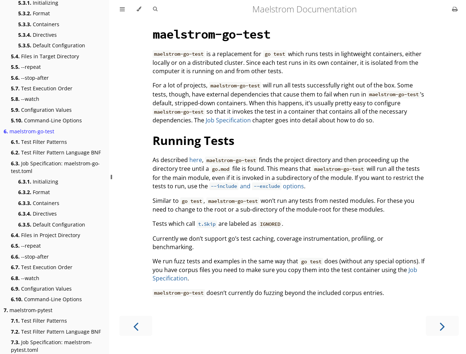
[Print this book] (455, 9)
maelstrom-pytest (28, 310)
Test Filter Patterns (39, 141)
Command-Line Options (46, 120)
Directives (37, 34)
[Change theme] (139, 9)
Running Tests (193, 140)
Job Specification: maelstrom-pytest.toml (51, 346)
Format (34, 13)
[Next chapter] (442, 326)
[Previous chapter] (135, 326)
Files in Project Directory (45, 235)
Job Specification (228, 120)
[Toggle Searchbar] (155, 9)
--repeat (26, 66)
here (195, 160)
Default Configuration (51, 45)
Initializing (38, 181)
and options (256, 186)
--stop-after (30, 77)
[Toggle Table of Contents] (122, 9)
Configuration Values (41, 109)
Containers (38, 24)
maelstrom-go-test (29, 131)
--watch (25, 98)
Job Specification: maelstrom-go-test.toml (55, 167)
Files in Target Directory (45, 56)
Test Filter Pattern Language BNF (56, 152)
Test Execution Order (41, 88)
